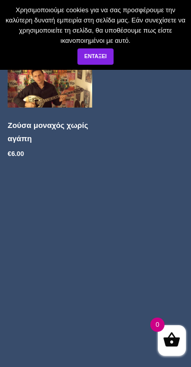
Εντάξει (95, 56)
